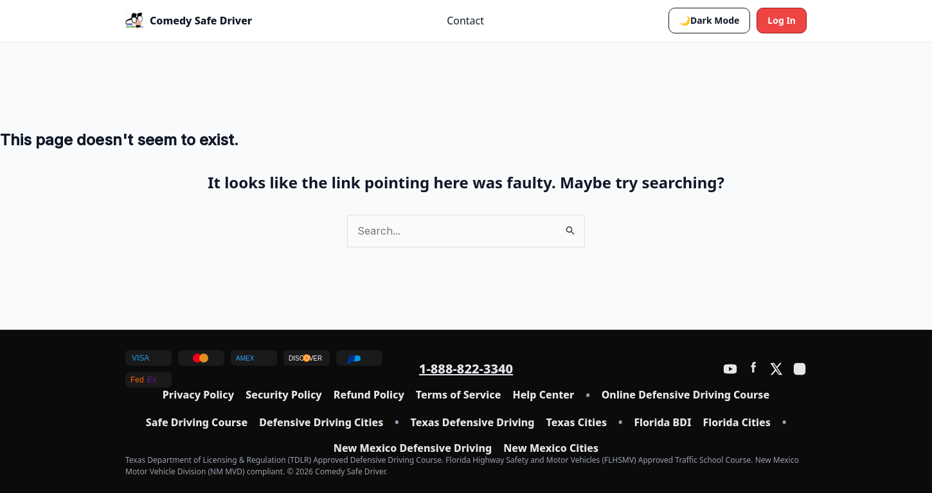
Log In (781, 20)
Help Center (543, 395)
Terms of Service (458, 395)
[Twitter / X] (776, 369)
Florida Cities (737, 423)
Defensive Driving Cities (321, 423)
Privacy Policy (198, 395)
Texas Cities (576, 423)
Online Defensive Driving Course (686, 395)
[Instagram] (800, 369)
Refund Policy (369, 395)
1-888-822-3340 (466, 368)
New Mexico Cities (550, 448)
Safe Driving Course (196, 423)
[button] (709, 20)
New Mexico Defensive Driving (413, 448)
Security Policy (284, 395)
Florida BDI (662, 423)
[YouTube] (730, 369)
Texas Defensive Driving (473, 423)
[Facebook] (753, 369)
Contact (465, 20)
